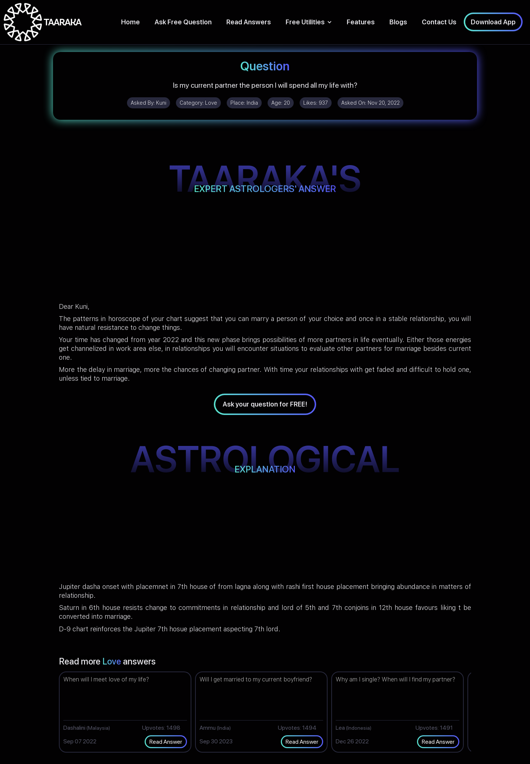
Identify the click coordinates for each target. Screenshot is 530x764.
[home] (43, 22)
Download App (493, 22)
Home (130, 22)
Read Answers (248, 22)
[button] (308, 22)
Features (361, 22)
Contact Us (439, 22)
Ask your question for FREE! (265, 404)
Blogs (398, 22)
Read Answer (165, 741)
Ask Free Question (183, 22)
